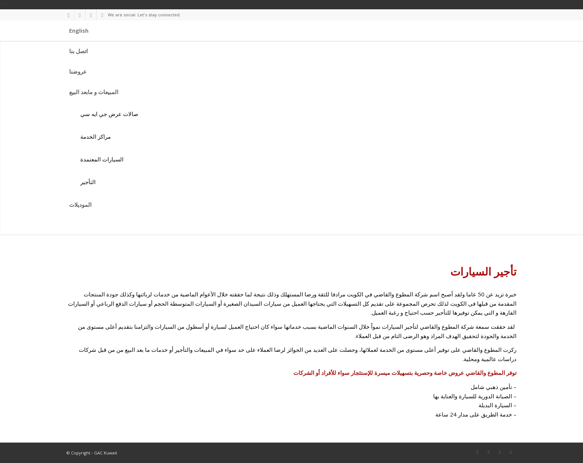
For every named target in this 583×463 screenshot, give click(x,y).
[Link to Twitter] (79, 14)
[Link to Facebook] (68, 14)
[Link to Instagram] (91, 14)
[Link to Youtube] (102, 14)
